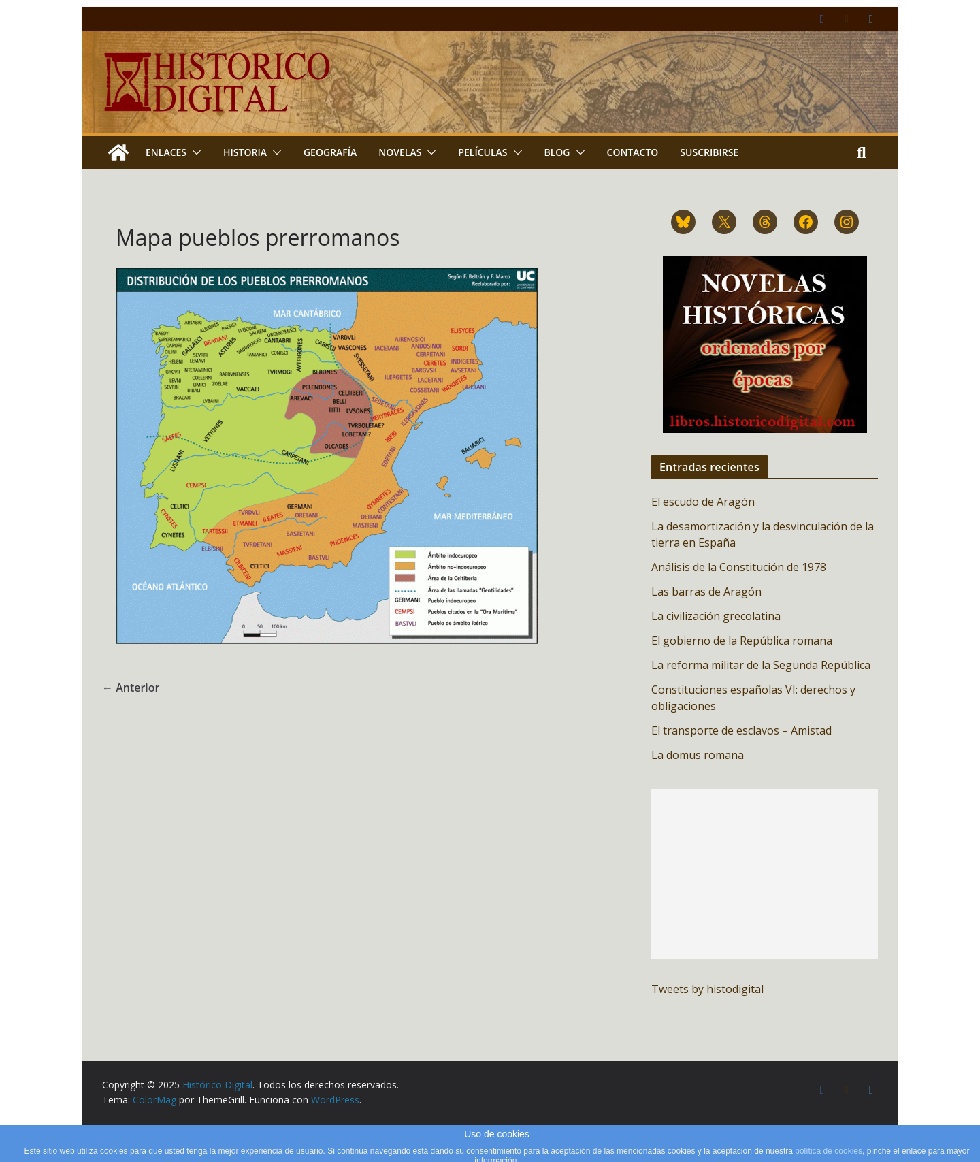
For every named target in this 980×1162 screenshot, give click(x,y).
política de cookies (828, 1151)
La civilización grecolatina (716, 616)
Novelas (399, 152)
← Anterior (130, 687)
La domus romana (697, 754)
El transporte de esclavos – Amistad (741, 730)
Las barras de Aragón (706, 591)
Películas (482, 152)
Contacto (633, 152)
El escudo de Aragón (703, 501)
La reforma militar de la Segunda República (760, 665)
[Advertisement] (764, 874)
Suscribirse (709, 152)
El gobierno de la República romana (741, 640)
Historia (245, 152)
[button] (193, 152)
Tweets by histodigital (707, 989)
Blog (557, 152)
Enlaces (166, 152)
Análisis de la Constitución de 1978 (738, 567)
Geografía (330, 152)
